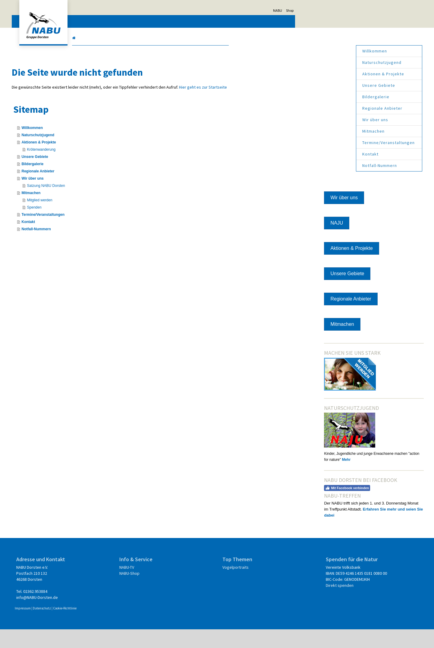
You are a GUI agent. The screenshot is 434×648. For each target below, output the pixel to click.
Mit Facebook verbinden (315, 500)
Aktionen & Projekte (320, 74)
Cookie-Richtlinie (128, 627)
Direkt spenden (306, 604)
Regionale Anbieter (319, 108)
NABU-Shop (160, 592)
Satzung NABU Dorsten (109, 192)
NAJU (305, 222)
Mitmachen (310, 131)
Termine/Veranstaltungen (325, 142)
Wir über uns (312, 119)
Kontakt (307, 154)
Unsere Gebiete (315, 85)
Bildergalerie (312, 96)
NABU (341, 10)
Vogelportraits (234, 586)
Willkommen (311, 51)
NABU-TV (157, 586)
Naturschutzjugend (318, 62)
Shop (353, 10)
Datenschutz (105, 627)
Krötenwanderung (104, 155)
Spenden (97, 213)
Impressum (86, 627)
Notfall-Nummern (316, 165)
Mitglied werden (103, 206)
